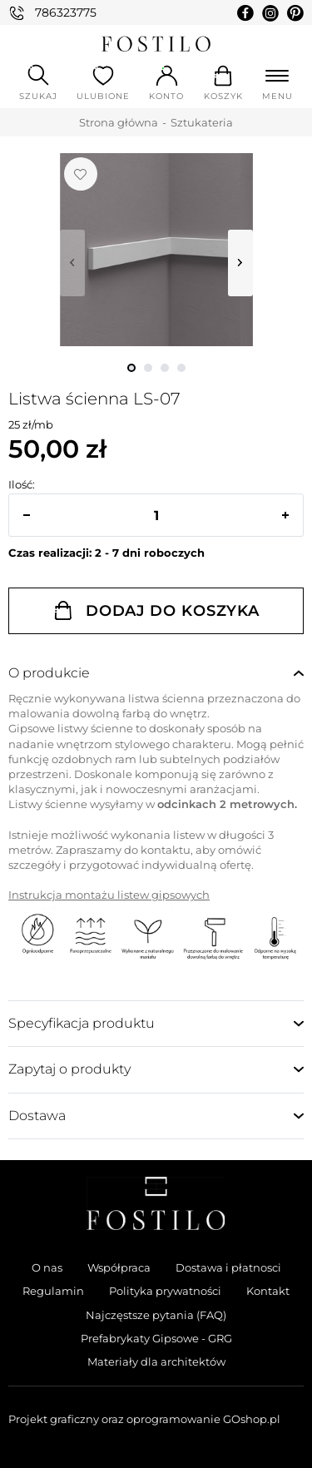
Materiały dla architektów (156, 1361)
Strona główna (118, 122)
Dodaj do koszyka (173, 611)
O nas (47, 1267)
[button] (26, 515)
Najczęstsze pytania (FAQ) (156, 1315)
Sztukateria (202, 122)
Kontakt (268, 1290)
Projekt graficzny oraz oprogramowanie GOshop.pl (144, 1419)
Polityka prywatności (165, 1290)
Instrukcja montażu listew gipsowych (109, 894)
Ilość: (21, 484)
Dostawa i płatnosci (228, 1267)
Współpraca (119, 1267)
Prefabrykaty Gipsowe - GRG (156, 1338)
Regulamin (53, 1290)
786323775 (66, 12)
